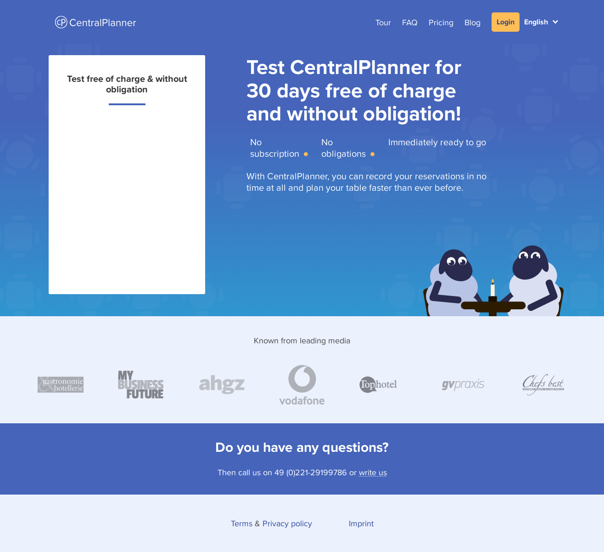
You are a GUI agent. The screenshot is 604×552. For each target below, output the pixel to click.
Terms (241, 523)
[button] (541, 22)
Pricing (441, 22)
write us (373, 472)
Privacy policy (287, 523)
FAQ (410, 22)
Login (506, 22)
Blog (472, 22)
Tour (383, 22)
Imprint (361, 523)
